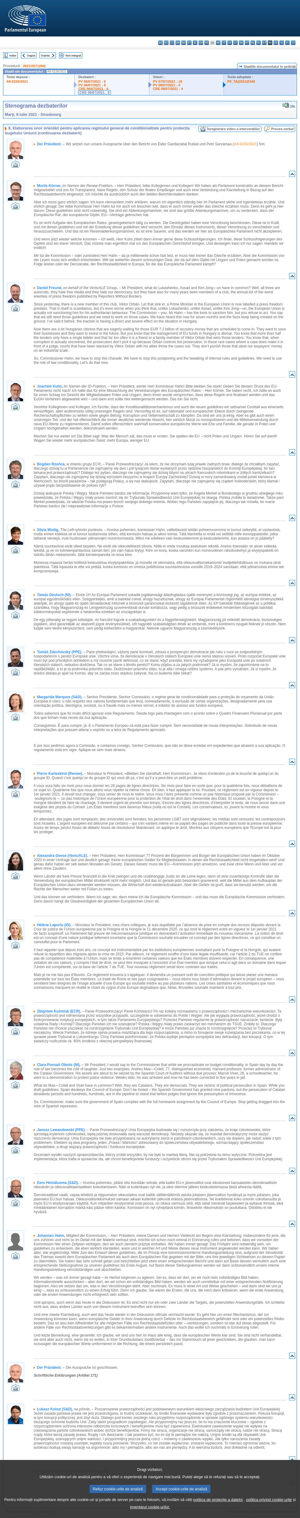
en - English (201, 42)
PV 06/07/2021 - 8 (92, 85)
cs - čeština (172, 42)
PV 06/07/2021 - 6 (92, 81)
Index (12, 55)
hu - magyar (241, 42)
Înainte (45, 55)
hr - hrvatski (218, 42)
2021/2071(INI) (34, 66)
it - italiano (224, 42)
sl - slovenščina (281, 42)
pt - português (264, 42)
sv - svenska (293, 42)
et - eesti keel (189, 42)
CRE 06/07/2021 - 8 (95, 92)
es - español (166, 42)
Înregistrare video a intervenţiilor (233, 129)
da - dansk (178, 42)
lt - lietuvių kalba (235, 42)
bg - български (160, 42)
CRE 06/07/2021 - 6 (93, 89)
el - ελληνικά (195, 42)
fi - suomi (287, 42)
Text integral (73, 55)
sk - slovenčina (276, 42)
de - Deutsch (183, 42)
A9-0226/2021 (17, 81)
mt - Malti (247, 42)
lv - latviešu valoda (229, 42)
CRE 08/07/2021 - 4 (168, 89)
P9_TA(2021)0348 (241, 81)
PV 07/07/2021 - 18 (167, 81)
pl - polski (258, 42)
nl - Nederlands (253, 42)
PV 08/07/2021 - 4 (166, 85)
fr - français (206, 42)
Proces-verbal (282, 129)
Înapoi (31, 55)
